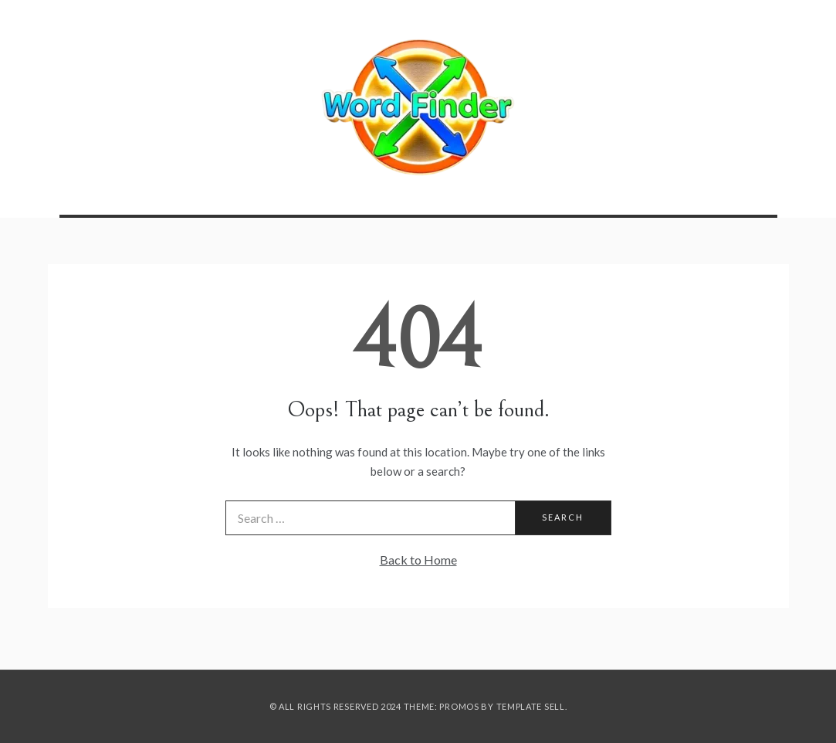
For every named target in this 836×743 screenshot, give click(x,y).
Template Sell (530, 706)
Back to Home (418, 559)
